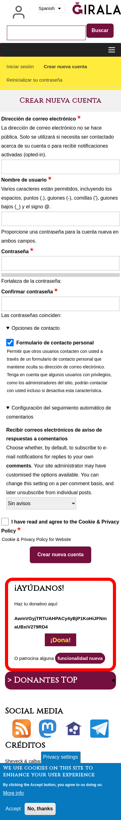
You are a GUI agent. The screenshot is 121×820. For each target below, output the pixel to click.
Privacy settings (60, 758)
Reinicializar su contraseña (34, 80)
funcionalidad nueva (80, 658)
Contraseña (15, 251)
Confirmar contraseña (27, 291)
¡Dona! (60, 639)
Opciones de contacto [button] (36, 328)
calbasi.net (40, 761)
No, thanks (40, 810)
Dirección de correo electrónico (38, 118)
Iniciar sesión (20, 66)
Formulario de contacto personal (55, 342)
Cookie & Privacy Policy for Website (36, 539)
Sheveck (14, 761)
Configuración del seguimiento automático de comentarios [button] (58, 412)
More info (13, 795)
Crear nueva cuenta (65, 66)
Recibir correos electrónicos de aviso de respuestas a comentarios (54, 434)
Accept (13, 810)
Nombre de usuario (24, 179)
